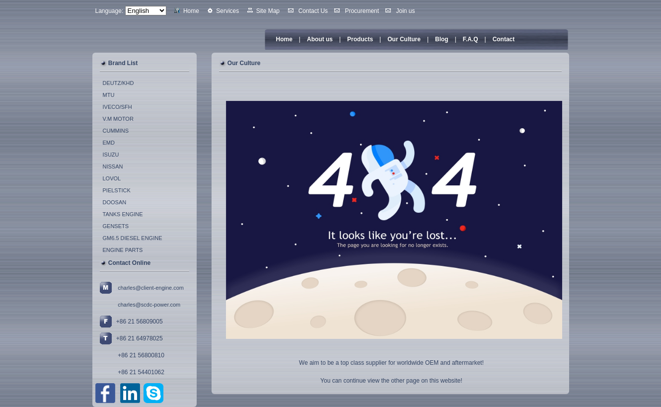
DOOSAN (115, 202)
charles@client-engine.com (151, 288)
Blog (441, 39)
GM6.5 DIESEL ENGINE (132, 238)
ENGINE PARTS (123, 250)
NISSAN (113, 166)
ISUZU (111, 155)
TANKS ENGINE (123, 214)
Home (284, 39)
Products (360, 39)
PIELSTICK (117, 190)
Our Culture (404, 39)
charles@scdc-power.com (149, 305)
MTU (109, 95)
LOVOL (112, 178)
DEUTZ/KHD (118, 83)
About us (320, 39)
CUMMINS (116, 131)
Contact (504, 39)
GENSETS (116, 226)
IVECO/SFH (117, 107)
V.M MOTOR (118, 119)
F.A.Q (470, 39)
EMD (109, 143)
